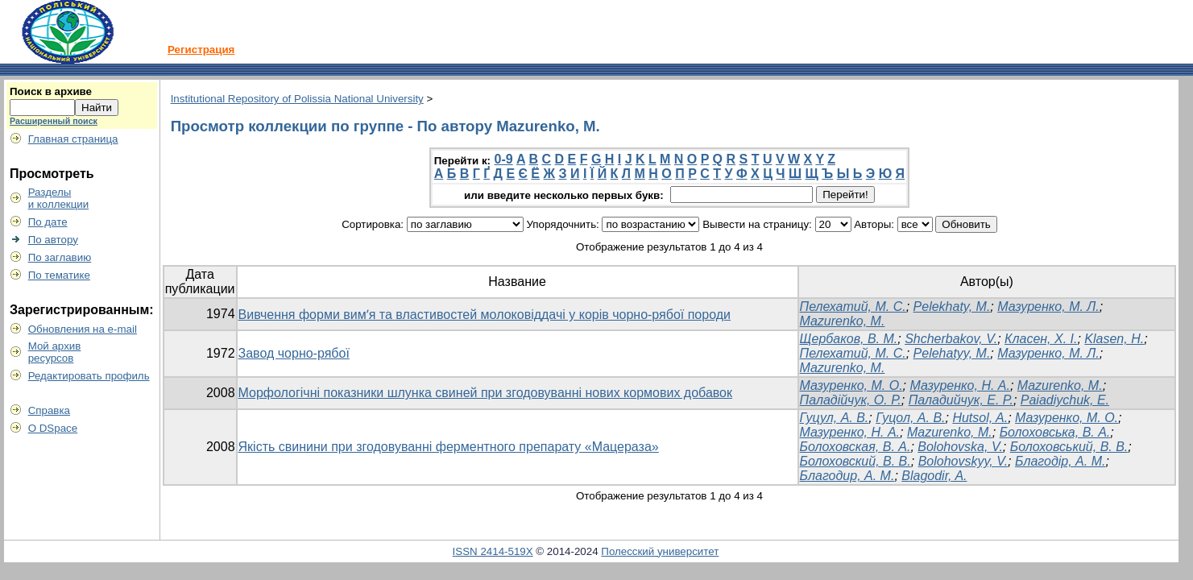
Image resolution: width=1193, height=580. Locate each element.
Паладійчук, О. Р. (850, 400)
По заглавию (60, 257)
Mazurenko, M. (842, 321)
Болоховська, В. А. (1055, 432)
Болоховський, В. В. (1069, 447)
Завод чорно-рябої (294, 353)
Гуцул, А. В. (834, 418)
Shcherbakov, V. (951, 339)
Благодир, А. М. (847, 476)
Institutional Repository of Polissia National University (297, 99)
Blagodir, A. (934, 476)
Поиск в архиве (51, 91)
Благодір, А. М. (1060, 461)
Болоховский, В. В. (855, 461)
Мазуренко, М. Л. (1048, 306)
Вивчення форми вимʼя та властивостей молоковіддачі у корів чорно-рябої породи (484, 314)
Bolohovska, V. (960, 447)
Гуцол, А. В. (910, 418)
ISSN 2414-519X (493, 551)
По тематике (59, 275)
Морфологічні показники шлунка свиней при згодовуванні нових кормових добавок (485, 393)
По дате (48, 222)
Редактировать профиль (89, 376)
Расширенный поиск (53, 121)
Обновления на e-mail (82, 329)
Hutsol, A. (980, 418)
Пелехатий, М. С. (853, 306)
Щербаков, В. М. (849, 339)
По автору (53, 240)
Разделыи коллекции (58, 198)
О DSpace (53, 428)
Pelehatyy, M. (952, 353)
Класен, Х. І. (1041, 339)
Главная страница (73, 139)
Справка (49, 410)
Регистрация (201, 50)
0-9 (504, 159)
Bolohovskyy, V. (963, 461)
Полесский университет (660, 551)
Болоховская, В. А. (855, 447)
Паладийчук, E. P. (961, 400)
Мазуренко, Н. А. (959, 385)
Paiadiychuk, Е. (1065, 400)
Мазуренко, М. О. (851, 385)
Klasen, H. (1114, 339)
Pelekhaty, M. (952, 306)
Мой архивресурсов (54, 352)
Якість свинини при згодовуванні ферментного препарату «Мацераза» (448, 447)
